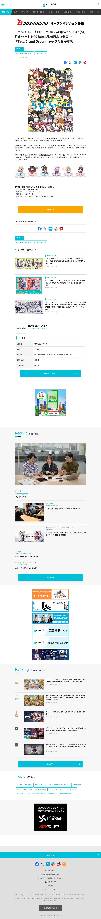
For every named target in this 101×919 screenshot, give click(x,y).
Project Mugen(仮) (40, 806)
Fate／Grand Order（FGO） (24, 62)
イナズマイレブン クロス (24, 801)
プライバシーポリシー (50, 902)
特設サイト (50, 218)
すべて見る (50, 594)
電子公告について (50, 895)
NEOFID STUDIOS (65, 810)
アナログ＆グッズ (41, 62)
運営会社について (50, 884)
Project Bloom (21, 810)
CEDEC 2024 (77, 801)
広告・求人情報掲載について (50, 888)
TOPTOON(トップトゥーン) (62, 801)
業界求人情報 (38, 12)
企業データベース (21, 12)
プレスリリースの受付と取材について (50, 891)
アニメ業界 (80, 12)
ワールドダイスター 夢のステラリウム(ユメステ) (43, 810)
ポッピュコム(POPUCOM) (24, 806)
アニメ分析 (94, 12)
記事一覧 (5, 12)
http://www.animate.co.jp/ (37, 345)
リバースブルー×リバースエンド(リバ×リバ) (62, 806)
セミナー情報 (54, 12)
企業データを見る (50, 390)
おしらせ (50, 899)
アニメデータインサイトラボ (43, 801)
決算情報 (67, 12)
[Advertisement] (29, 49)
